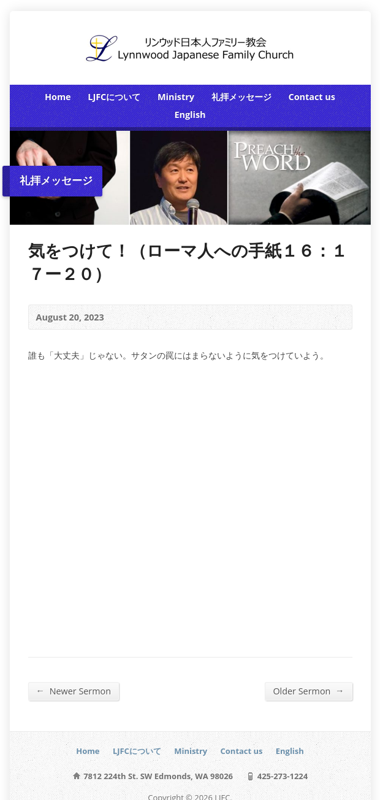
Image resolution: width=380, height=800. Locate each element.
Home (58, 97)
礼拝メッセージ (241, 97)
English (189, 114)
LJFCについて (114, 97)
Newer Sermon (74, 691)
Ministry (176, 97)
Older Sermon (308, 691)
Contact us (311, 97)
